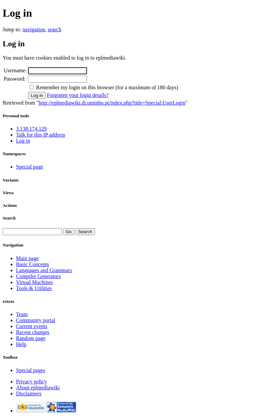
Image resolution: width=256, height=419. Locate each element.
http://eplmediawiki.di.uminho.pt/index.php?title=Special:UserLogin (112, 103)
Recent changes (32, 332)
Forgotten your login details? (78, 95)
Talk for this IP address (40, 135)
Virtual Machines (34, 282)
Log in (23, 141)
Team (22, 314)
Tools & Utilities (34, 288)
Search (9, 217)
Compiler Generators (38, 276)
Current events (31, 326)
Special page (29, 167)
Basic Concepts (32, 264)
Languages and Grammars (44, 270)
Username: (15, 70)
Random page (30, 338)
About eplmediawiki (38, 387)
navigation (34, 29)
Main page (27, 258)
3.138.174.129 (31, 129)
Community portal (35, 320)
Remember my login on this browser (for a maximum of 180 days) (107, 87)
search (54, 29)
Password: (15, 79)
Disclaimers (28, 393)
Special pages (30, 370)
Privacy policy (31, 381)
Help (21, 344)
